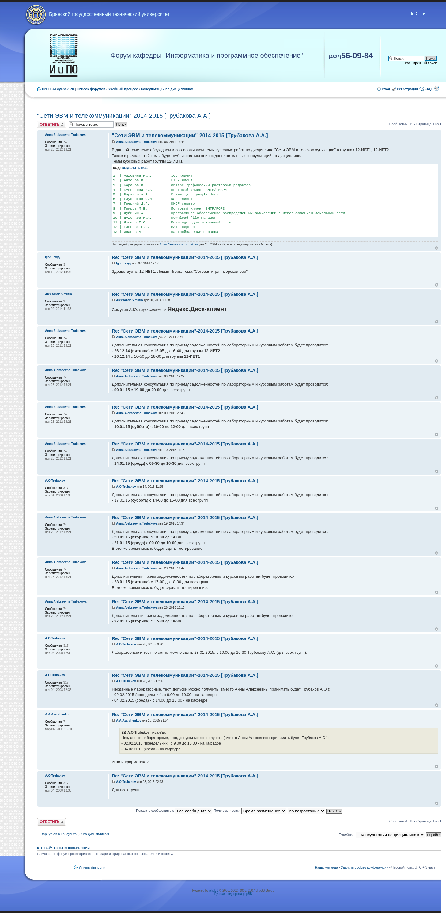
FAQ (428, 89)
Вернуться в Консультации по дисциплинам (75, 834)
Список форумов (91, 89)
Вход (386, 89)
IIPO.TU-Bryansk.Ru (58, 89)
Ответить (51, 124)
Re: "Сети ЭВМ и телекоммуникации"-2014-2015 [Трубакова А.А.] (185, 257)
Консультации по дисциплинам (167, 89)
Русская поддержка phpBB (233, 894)
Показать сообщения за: (174, 810)
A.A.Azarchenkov (128, 720)
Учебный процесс (123, 89)
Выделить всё (135, 168)
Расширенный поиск (421, 63)
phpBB (213, 890)
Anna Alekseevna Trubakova (136, 142)
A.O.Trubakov (126, 486)
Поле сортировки (250, 810)
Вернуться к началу (436, 248)
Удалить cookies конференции (364, 867)
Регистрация (407, 89)
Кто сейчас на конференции (63, 848)
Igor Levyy (123, 263)
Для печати (436, 88)
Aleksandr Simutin (129, 300)
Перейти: (346, 834)
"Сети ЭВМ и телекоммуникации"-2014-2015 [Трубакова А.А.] (123, 115)
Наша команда (326, 867)
